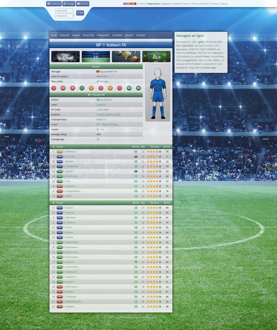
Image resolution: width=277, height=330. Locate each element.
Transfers (103, 35)
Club (54, 35)
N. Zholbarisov (70, 166)
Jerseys (129, 35)
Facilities (88, 35)
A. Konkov (68, 261)
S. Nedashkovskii (72, 301)
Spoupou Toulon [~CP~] (207, 45)
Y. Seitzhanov (70, 271)
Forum (185, 3)
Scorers (117, 35)
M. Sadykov (69, 222)
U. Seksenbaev (70, 242)
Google (68, 3)
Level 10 (101, 104)
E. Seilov (67, 195)
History (141, 35)
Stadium (64, 35)
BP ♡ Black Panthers (107, 124)
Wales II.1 (102, 119)
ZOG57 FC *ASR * (198, 49)
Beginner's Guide (171, 3)
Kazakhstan (104, 99)
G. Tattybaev (69, 296)
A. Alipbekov (69, 217)
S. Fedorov (68, 212)
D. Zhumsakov (70, 257)
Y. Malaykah (69, 276)
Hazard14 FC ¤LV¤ (212, 63)
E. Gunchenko (70, 247)
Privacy (215, 3)
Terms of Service (200, 3)
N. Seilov (67, 227)
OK (80, 12)
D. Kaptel (68, 207)
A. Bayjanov (69, 186)
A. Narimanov (70, 286)
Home (141, 3)
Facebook (54, 3)
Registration (153, 3)
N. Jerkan (68, 232)
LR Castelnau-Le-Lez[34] (188, 56)
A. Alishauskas (70, 252)
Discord (82, 3)
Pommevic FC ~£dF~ (187, 41)
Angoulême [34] (197, 67)
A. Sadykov (69, 306)
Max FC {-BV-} (206, 60)
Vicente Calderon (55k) (108, 114)
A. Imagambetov (72, 191)
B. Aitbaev (68, 291)
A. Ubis (66, 181)
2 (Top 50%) (103, 109)
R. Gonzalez (69, 156)
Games (76, 35)
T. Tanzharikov (70, 266)
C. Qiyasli (68, 171)
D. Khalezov (69, 151)
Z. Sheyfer (68, 237)
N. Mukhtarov (70, 176)
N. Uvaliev (68, 281)
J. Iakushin (68, 161)
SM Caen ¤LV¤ (205, 52)
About (224, 3)
